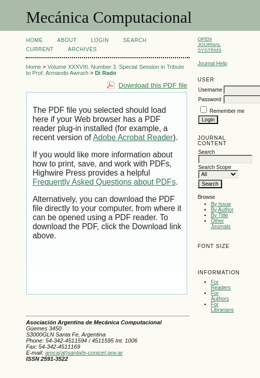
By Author (222, 210)
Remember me (227, 111)
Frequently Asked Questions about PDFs (104, 182)
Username (210, 90)
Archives (82, 49)
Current (39, 49)
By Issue (221, 204)
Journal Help (212, 63)
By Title (219, 215)
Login (100, 40)
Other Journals (221, 223)
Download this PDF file (152, 85)
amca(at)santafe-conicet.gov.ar (83, 353)
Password (210, 99)
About (66, 40)
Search (134, 40)
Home (34, 40)
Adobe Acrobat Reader (133, 137)
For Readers (221, 284)
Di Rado (105, 73)
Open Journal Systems (210, 44)
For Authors (220, 296)
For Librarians (222, 307)
